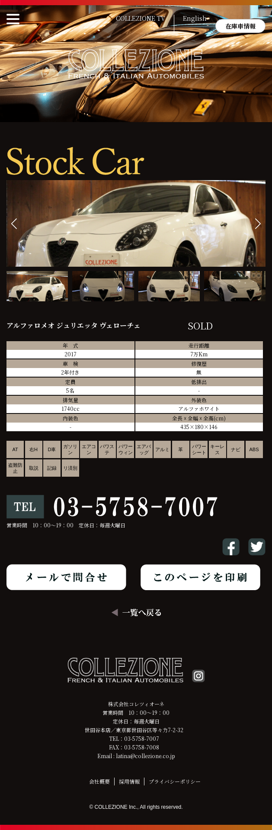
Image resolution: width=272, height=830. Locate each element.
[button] (258, 223)
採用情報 (129, 781)
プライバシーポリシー (175, 781)
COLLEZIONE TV (140, 19)
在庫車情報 (240, 26)
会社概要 (99, 781)
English (195, 19)
